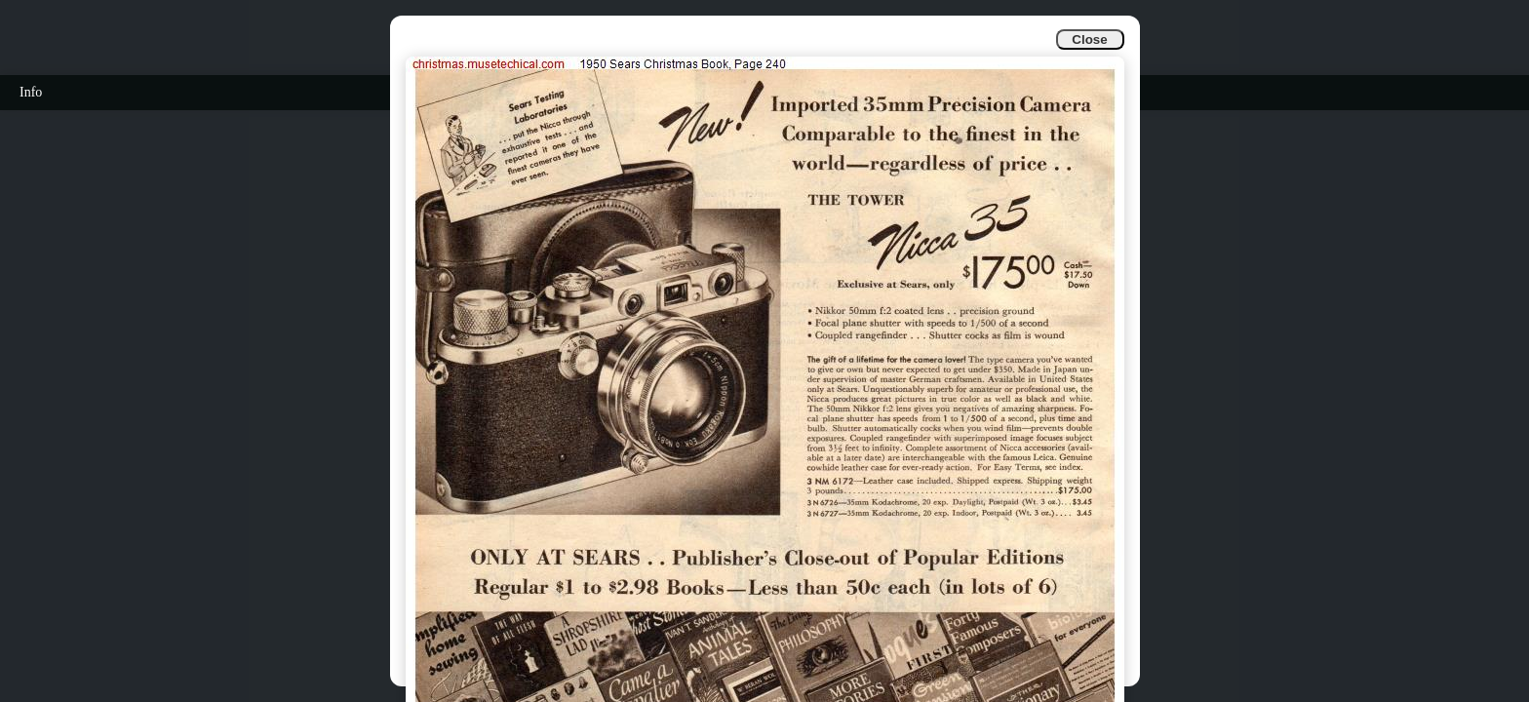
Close (1089, 39)
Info (31, 92)
